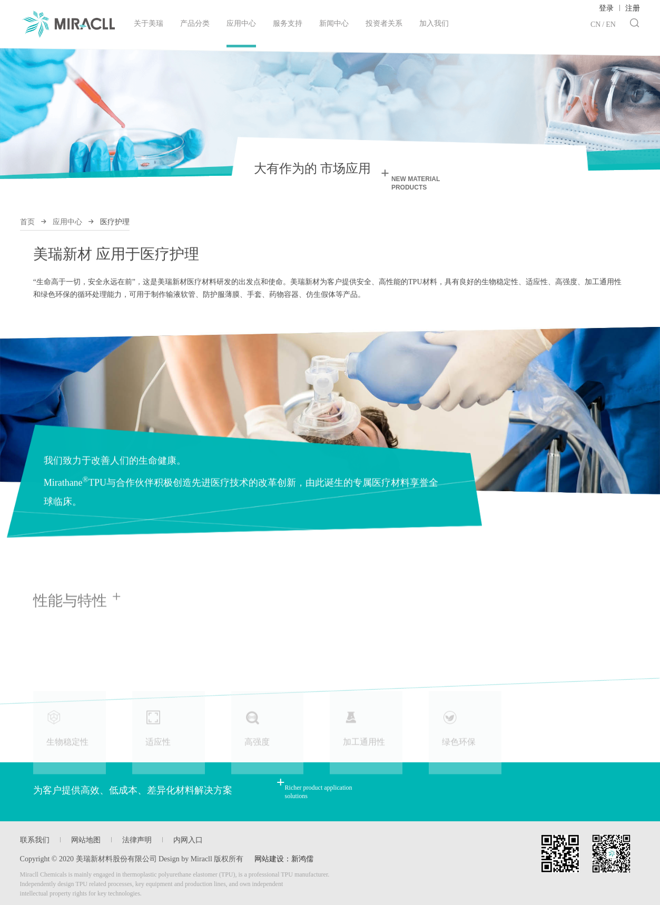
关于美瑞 (148, 23)
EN (611, 24)
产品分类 (195, 23)
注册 (632, 8)
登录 (606, 8)
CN (595, 24)
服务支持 (287, 23)
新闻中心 (334, 23)
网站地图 (86, 840)
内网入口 (188, 840)
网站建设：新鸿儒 (283, 859)
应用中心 (241, 33)
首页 (27, 222)
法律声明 (137, 840)
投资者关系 (384, 23)
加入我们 (434, 23)
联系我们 (35, 840)
